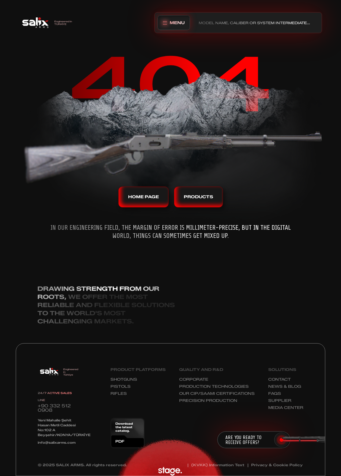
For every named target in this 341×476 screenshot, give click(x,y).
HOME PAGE (143, 196)
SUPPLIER (279, 400)
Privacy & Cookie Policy (277, 465)
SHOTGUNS (123, 379)
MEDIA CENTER (285, 407)
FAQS (274, 393)
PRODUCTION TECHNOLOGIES (214, 386)
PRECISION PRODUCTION (208, 400)
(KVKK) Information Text (217, 465)
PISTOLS (120, 386)
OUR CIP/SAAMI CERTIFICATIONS (217, 393)
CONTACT (279, 379)
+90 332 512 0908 (54, 408)
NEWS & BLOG (284, 386)
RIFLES (118, 393)
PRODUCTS (198, 196)
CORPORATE (193, 379)
